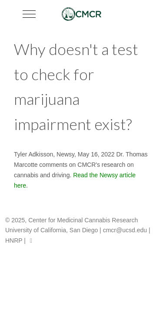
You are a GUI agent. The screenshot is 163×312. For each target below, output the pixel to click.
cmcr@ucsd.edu (125, 230)
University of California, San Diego (51, 230)
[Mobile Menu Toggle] (29, 13)
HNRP (13, 240)
